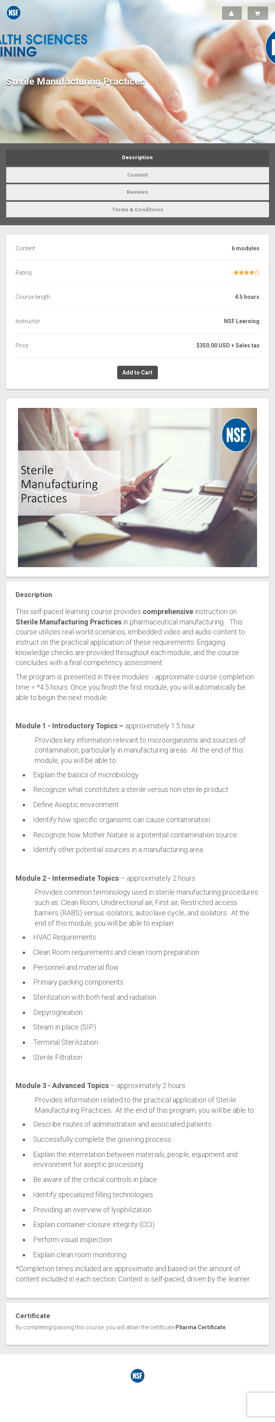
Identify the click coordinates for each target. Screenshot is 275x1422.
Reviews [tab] (137, 192)
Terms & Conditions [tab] (137, 210)
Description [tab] (137, 157)
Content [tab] (137, 175)
